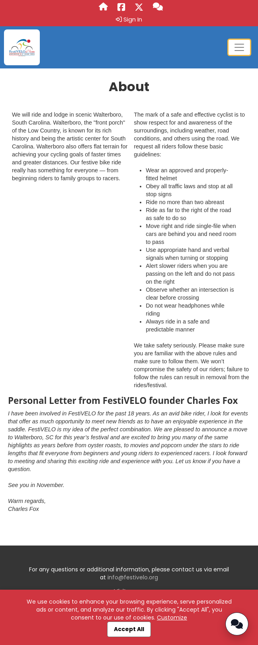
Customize (172, 618)
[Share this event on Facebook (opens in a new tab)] (121, 7)
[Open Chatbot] (236, 623)
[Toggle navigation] (239, 47)
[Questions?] (158, 7)
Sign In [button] (129, 19)
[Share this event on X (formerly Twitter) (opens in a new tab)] (139, 7)
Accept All (129, 629)
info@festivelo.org (133, 577)
